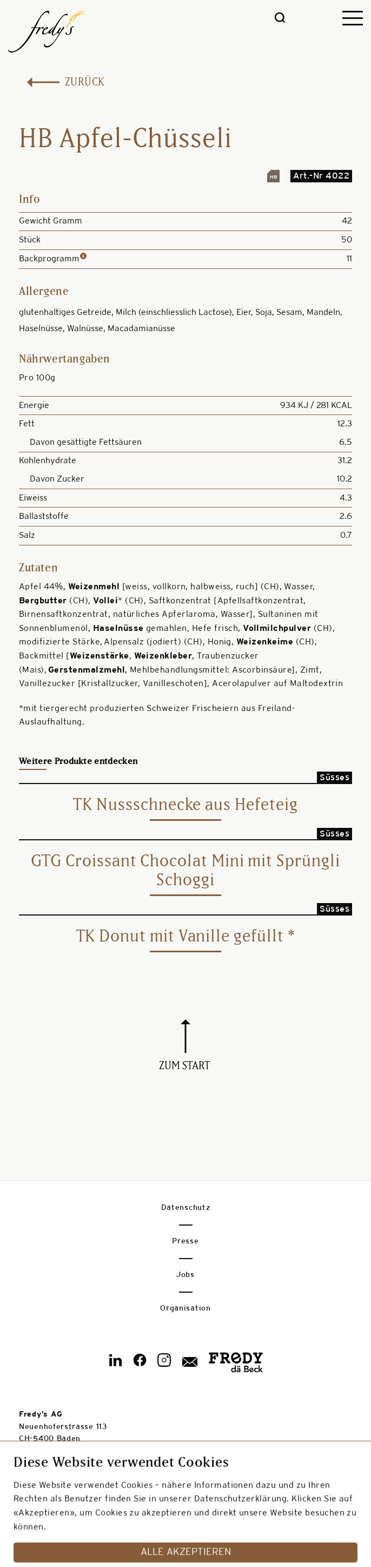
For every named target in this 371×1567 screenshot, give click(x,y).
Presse (185, 1241)
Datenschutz (185, 1208)
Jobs (185, 1275)
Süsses (334, 778)
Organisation (185, 1308)
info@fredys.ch (48, 1475)
